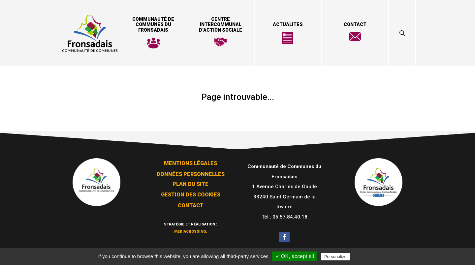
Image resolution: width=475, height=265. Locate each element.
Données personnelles (191, 172)
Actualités (288, 24)
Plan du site (190, 182)
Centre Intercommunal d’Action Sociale (220, 24)
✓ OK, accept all (294, 256)
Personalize (335, 256)
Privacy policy (367, 256)
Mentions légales (190, 161)
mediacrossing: (190, 228)
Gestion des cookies (190, 193)
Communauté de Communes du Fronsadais (153, 24)
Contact (355, 24)
